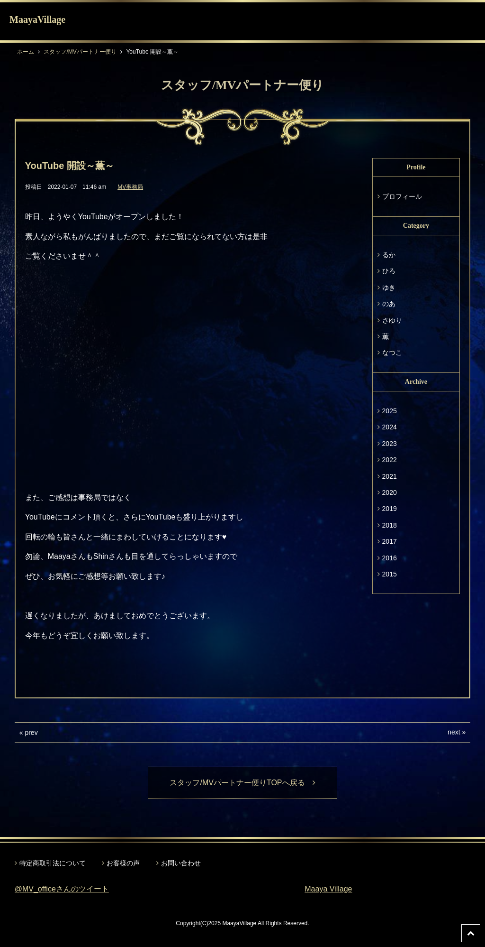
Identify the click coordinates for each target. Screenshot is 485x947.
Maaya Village (328, 889)
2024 (389, 427)
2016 (389, 558)
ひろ (388, 271)
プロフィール (402, 196)
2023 (389, 443)
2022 (389, 460)
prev (31, 732)
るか (388, 255)
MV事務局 (130, 187)
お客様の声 (123, 863)
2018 (389, 525)
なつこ (392, 352)
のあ (388, 303)
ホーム (25, 51)
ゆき (388, 287)
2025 (389, 411)
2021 (389, 476)
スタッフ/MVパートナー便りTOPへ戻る (242, 783)
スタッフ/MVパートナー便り (80, 51)
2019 (389, 508)
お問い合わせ (181, 863)
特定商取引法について (52, 863)
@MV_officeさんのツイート (62, 889)
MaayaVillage (37, 19)
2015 (389, 574)
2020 (389, 492)
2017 (389, 541)
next (454, 732)
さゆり (392, 320)
